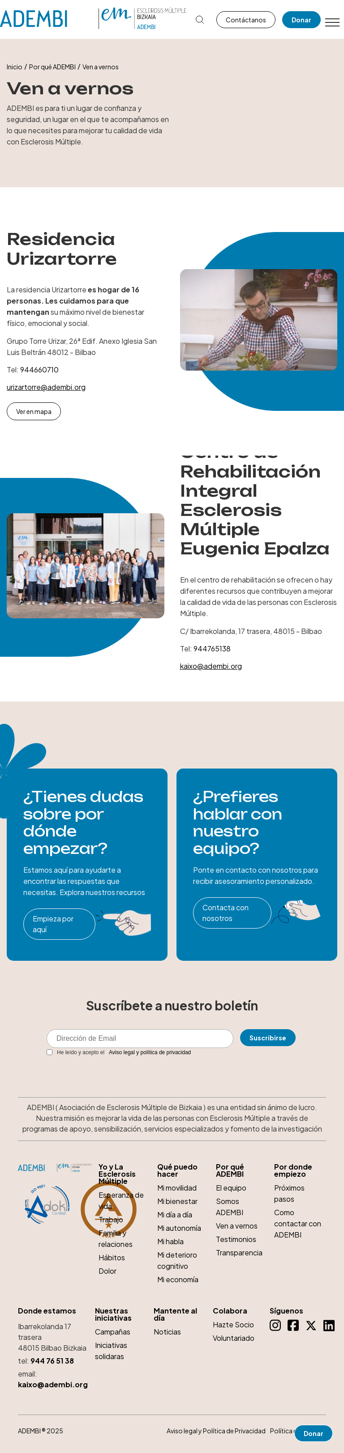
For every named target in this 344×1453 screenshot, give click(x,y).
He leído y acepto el (119, 1052)
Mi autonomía (179, 1228)
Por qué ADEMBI (52, 67)
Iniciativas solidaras (111, 1350)
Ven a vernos (237, 1225)
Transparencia (239, 1252)
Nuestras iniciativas (113, 1314)
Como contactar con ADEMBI (297, 1223)
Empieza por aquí (53, 924)
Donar (301, 20)
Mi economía (177, 1279)
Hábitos (112, 1257)
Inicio (14, 67)
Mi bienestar (177, 1201)
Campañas (112, 1331)
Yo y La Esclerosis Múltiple (117, 1174)
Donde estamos (47, 1310)
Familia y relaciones (116, 1238)
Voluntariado (233, 1338)
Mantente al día (175, 1314)
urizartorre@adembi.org (46, 387)
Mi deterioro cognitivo (177, 1260)
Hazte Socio (233, 1324)
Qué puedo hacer (177, 1170)
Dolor (107, 1271)
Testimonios (236, 1239)
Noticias (167, 1331)
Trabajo (111, 1219)
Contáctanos (246, 20)
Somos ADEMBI (229, 1206)
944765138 (212, 648)
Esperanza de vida (121, 1200)
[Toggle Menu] (332, 22)
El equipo (231, 1187)
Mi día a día (174, 1214)
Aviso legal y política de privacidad (150, 1052)
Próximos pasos (289, 1193)
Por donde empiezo (293, 1170)
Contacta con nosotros (225, 913)
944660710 (39, 369)
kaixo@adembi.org (211, 666)
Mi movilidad (177, 1187)
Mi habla (170, 1241)
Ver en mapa (34, 411)
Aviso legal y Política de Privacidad (216, 1431)
